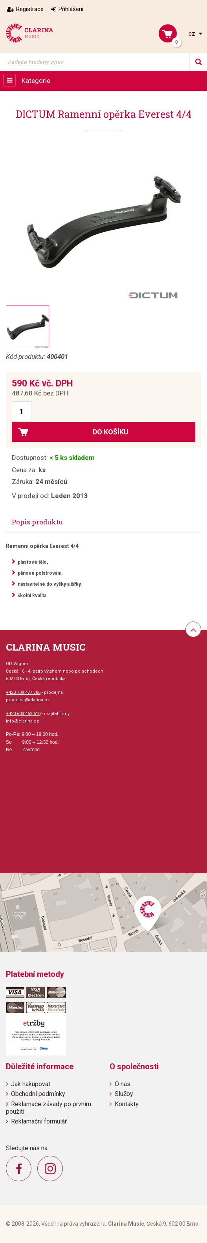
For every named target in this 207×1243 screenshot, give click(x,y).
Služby (124, 1094)
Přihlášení (71, 9)
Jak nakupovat (30, 1084)
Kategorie (36, 81)
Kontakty (127, 1104)
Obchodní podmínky (38, 1094)
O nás (122, 1084)
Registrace (30, 9)
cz (193, 33)
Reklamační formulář (39, 1121)
